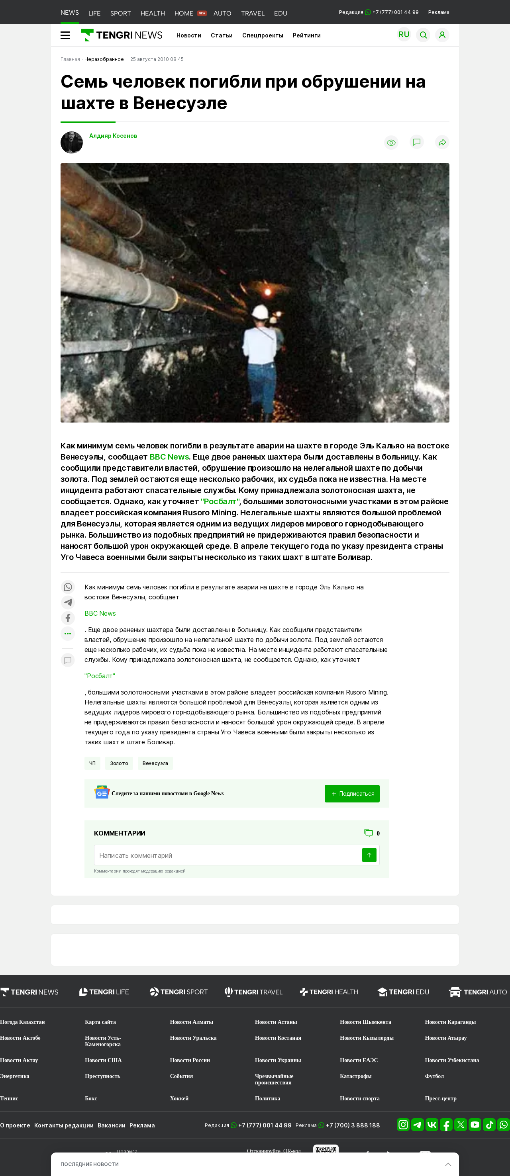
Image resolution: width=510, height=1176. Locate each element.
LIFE (94, 13)
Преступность (102, 1076)
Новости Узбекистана (452, 1060)
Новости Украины (278, 1060)
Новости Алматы (192, 1022)
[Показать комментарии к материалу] (68, 660)
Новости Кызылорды (367, 1038)
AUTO (222, 13)
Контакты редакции (64, 1125)
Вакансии (112, 1125)
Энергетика (14, 1076)
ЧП (92, 763)
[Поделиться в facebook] (68, 618)
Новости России (190, 1060)
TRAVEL (253, 13)
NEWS (70, 12)
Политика (267, 1099)
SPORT (120, 13)
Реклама (438, 12)
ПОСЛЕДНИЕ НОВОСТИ (90, 1164)
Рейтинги (307, 35)
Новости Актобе (20, 1038)
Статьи (222, 35)
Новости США (103, 1060)
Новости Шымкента (365, 1022)
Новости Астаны (276, 1022)
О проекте (15, 1125)
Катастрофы (355, 1076)
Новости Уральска (193, 1038)
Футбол (434, 1076)
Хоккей (179, 1099)
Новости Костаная (278, 1038)
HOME (184, 13)
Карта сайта (100, 1022)
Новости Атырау (446, 1038)
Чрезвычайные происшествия (274, 1079)
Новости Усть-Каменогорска (103, 1041)
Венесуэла (156, 763)
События (181, 1076)
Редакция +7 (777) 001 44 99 (379, 12)
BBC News (169, 457)
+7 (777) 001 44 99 (265, 1125)
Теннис (9, 1099)
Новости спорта (360, 1099)
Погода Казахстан (22, 1022)
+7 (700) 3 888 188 (353, 1125)
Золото (119, 763)
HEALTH (153, 13)
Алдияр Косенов (113, 135)
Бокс (91, 1099)
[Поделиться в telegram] (68, 603)
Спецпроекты (262, 35)
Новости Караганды (450, 1022)
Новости (189, 35)
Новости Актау (19, 1060)
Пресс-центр (441, 1099)
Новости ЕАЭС (359, 1060)
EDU (280, 13)
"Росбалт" (220, 501)
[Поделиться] (442, 143)
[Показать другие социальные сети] (68, 634)
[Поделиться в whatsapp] (68, 587)
